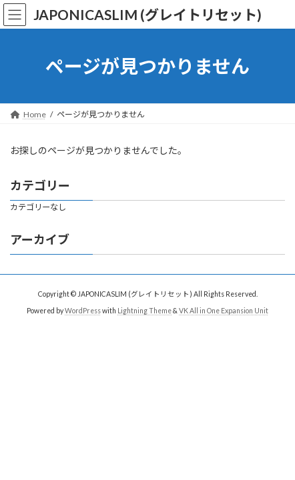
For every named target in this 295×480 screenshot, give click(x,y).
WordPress (83, 310)
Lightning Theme (144, 310)
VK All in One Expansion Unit (223, 310)
